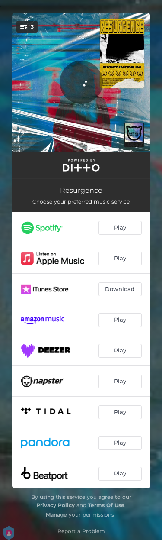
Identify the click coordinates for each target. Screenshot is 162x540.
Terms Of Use (106, 505)
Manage (56, 514)
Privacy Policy (55, 505)
